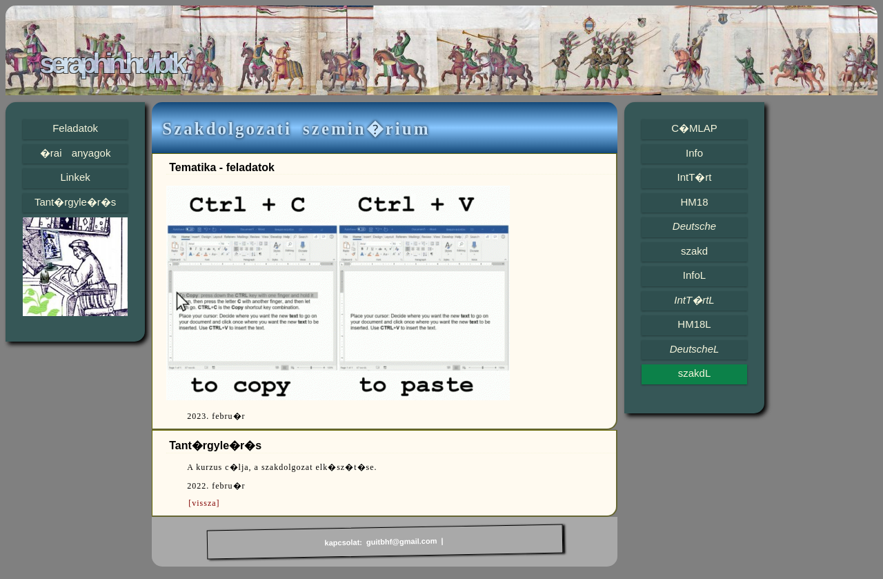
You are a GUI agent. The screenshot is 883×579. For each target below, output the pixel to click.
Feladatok (75, 128)
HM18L (694, 324)
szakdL (694, 373)
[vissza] (203, 503)
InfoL (694, 275)
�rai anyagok (75, 153)
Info (694, 153)
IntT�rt (694, 177)
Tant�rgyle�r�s (75, 202)
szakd (694, 251)
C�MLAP (694, 128)
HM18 (694, 202)
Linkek (75, 177)
